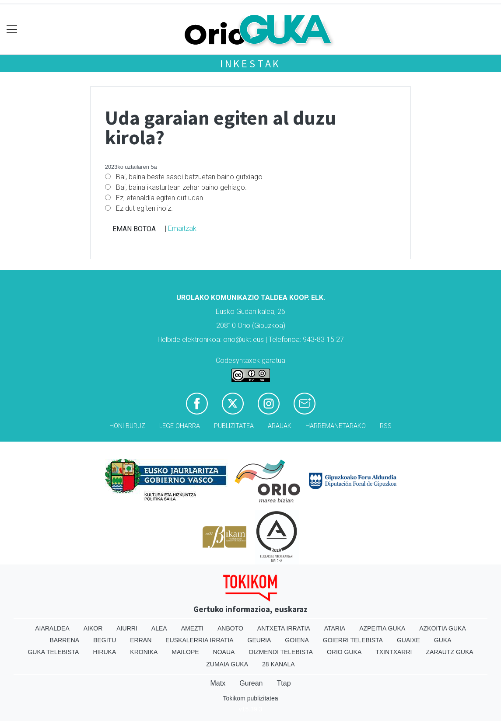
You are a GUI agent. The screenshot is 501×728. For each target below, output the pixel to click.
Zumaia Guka (227, 664)
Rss (386, 426)
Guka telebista (53, 651)
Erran (140, 640)
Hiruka (104, 651)
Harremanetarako (335, 426)
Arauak (279, 426)
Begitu (104, 640)
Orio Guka (344, 651)
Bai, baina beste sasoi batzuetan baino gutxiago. (190, 177)
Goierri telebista (353, 640)
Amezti (192, 628)
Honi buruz (127, 426)
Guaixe (408, 640)
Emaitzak (182, 228)
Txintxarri (393, 651)
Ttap (284, 683)
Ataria (335, 628)
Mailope (185, 651)
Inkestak (250, 63)
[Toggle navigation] (12, 29)
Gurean (251, 683)
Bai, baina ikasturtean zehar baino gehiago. (181, 187)
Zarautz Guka (449, 651)
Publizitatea (234, 426)
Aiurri (126, 628)
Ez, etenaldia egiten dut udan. (160, 198)
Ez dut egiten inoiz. (144, 208)
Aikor (93, 628)
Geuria (259, 640)
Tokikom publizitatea (250, 698)
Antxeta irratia (283, 628)
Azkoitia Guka (442, 628)
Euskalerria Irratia (199, 640)
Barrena (64, 640)
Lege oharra (179, 426)
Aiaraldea (52, 628)
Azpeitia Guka (382, 628)
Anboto (230, 628)
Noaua (224, 651)
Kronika (144, 651)
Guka (443, 640)
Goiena (296, 640)
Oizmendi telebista (281, 651)
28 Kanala (278, 664)
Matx (217, 683)
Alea (159, 628)
